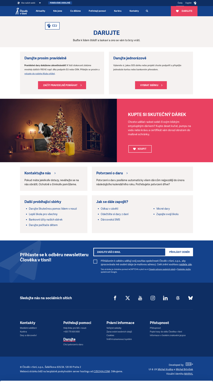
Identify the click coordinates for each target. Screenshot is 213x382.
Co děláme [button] (75, 11)
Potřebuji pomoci (97, 11)
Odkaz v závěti (109, 208)
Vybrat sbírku (149, 85)
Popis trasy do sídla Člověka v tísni (166, 331)
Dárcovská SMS (110, 219)
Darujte (69, 339)
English (188, 3)
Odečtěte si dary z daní (114, 214)
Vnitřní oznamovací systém (119, 339)
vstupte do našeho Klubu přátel (39, 73)
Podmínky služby (184, 269)
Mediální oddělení (28, 328)
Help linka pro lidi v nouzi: (75, 328)
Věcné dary (163, 208)
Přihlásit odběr (179, 252)
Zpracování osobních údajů (119, 331)
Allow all (188, 361)
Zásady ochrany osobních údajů (162, 269)
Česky (180, 3)
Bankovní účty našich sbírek (46, 219)
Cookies (110, 335)
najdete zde (185, 264)
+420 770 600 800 (71, 331)
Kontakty (134, 11)
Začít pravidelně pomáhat (60, 85)
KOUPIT (139, 148)
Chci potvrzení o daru (73, 344)
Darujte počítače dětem (43, 225)
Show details (46, 378)
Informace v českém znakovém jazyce (168, 335)
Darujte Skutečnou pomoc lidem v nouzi (53, 208)
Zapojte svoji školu (167, 214)
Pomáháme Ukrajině (60, 3)
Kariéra (118, 11)
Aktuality (40, 11)
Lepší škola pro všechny (43, 214)
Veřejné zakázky (114, 328)
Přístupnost (155, 328)
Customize (188, 368)
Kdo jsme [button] (57, 11)
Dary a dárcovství (28, 335)
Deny (188, 376)
